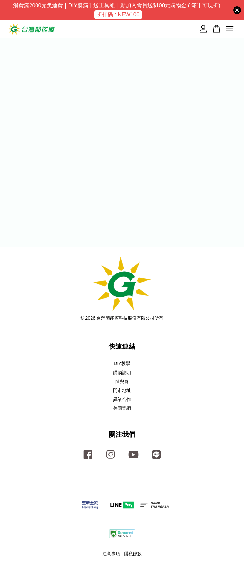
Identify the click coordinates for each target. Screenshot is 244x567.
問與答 (122, 381)
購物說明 (122, 372)
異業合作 (122, 399)
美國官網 (122, 408)
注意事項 (111, 553)
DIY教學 (122, 363)
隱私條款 (133, 553)
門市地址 (122, 390)
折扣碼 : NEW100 (118, 14)
